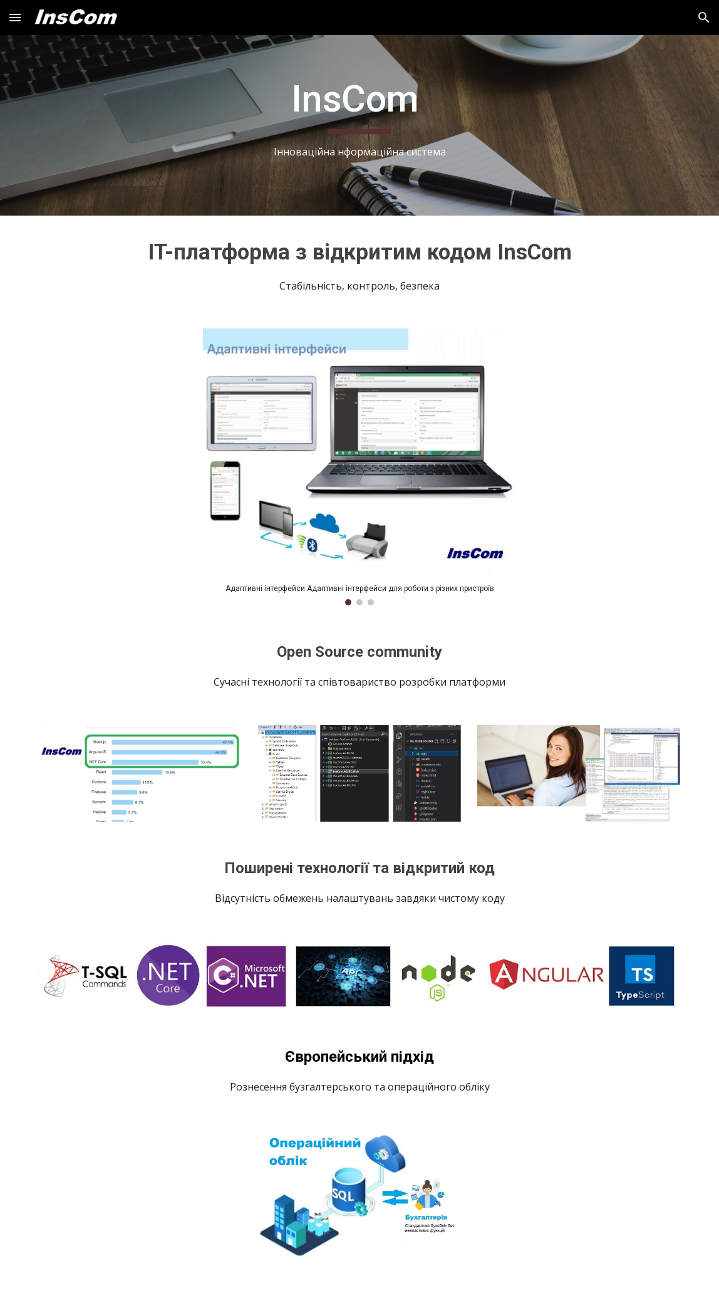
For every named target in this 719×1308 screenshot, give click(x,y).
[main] (359, 125)
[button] (15, 17)
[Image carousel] (359, 466)
